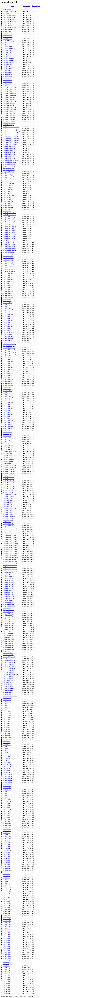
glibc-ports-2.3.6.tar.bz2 (8, 524)
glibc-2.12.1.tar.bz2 (7, 776)
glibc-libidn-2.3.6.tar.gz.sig (9, 95)
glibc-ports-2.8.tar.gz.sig (8, 218)
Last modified (26, 6)
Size (33, 6)
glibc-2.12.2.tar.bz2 (7, 778)
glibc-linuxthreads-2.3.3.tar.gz (10, 565)
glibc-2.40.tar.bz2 (7, 942)
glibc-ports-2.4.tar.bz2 (8, 574)
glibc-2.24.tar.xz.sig (7, 371)
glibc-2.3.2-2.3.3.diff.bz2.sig (9, 15)
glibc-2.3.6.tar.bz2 (7, 748)
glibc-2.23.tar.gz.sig (7, 310)
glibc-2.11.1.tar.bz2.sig (8, 252)
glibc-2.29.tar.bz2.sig (8, 314)
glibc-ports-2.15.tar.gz (8, 637)
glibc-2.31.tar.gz (6, 968)
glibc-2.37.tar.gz (6, 985)
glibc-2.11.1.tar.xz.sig (8, 256)
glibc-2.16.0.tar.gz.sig (8, 334)
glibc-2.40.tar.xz (6, 848)
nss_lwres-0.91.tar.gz (8, 490)
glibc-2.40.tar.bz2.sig (8, 426)
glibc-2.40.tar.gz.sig (7, 428)
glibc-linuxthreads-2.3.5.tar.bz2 (10, 553)
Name (12, 6)
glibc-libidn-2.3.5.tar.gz (8, 498)
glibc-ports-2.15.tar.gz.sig (9, 346)
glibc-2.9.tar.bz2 (6, 795)
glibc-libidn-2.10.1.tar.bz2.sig (10, 213)
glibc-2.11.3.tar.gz (7, 889)
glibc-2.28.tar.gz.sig (7, 363)
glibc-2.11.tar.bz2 (7, 786)
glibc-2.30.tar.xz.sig (7, 377)
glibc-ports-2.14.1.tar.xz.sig (9, 232)
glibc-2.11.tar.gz (6, 883)
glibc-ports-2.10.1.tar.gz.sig (9, 226)
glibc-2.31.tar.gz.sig (7, 322)
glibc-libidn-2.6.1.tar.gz (8, 506)
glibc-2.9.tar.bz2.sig (7, 78)
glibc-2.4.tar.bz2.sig (7, 42)
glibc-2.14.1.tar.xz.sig (8, 199)
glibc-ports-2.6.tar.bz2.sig (9, 166)
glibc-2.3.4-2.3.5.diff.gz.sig (9, 27)
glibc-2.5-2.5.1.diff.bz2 (8, 576)
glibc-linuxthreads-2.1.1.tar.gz (10, 494)
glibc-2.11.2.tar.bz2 (7, 784)
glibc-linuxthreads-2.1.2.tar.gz (10, 508)
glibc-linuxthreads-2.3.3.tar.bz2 (10, 549)
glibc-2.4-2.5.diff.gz (7, 608)
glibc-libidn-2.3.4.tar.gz (8, 496)
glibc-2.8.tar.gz (6, 899)
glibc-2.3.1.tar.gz (7, 829)
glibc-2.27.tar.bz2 (7, 909)
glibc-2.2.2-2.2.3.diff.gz (8, 664)
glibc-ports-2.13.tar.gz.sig (9, 246)
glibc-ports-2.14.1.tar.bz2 (9, 623)
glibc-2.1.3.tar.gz (7, 698)
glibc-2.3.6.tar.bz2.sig (8, 37)
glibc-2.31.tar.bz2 (7, 919)
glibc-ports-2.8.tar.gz (8, 627)
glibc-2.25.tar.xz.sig (7, 277)
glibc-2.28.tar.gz (6, 964)
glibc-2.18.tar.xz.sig (7, 342)
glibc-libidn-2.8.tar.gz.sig (9, 121)
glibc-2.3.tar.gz (6, 827)
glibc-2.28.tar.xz (6, 803)
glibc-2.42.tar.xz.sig (7, 441)
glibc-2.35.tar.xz (6, 833)
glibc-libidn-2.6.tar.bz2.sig (9, 111)
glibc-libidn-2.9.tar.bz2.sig (9, 123)
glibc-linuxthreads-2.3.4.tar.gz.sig (11, 134)
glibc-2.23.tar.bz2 (7, 862)
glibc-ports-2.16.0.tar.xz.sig (9, 353)
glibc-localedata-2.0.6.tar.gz (9, 598)
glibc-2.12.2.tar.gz (7, 893)
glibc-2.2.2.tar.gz (7, 754)
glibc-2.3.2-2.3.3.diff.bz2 (9, 668)
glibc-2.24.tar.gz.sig (7, 369)
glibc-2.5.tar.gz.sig (7, 56)
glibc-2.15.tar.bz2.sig (8, 326)
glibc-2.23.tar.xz (6, 741)
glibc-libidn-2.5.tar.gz (8, 520)
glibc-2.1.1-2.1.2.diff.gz (8, 572)
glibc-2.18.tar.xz (6, 723)
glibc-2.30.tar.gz (6, 969)
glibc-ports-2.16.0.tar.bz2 (9, 657)
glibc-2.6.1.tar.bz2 (7, 790)
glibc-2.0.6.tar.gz (7, 684)
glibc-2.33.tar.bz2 (7, 924)
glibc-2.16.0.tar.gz (7, 874)
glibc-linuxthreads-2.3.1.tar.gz (10, 561)
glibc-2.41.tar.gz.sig (7, 434)
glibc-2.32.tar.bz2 (7, 923)
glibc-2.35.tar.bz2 (7, 934)
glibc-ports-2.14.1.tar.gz (8, 645)
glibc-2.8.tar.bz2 (6, 792)
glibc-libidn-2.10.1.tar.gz (9, 516)
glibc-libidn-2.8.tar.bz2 (8, 488)
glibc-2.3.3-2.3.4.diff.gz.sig (9, 21)
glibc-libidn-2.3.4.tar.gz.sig (9, 11)
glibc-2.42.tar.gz (6, 991)
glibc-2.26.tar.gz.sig (7, 281)
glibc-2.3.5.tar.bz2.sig (8, 33)
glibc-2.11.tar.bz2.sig (8, 82)
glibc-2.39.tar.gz (6, 979)
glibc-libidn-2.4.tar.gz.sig (9, 99)
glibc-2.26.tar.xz (6, 756)
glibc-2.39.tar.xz (6, 840)
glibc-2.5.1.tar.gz (7, 870)
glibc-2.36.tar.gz (6, 981)
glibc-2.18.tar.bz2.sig (8, 338)
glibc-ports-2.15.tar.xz (8, 580)
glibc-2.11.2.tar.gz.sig (8, 260)
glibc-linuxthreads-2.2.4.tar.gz (10, 545)
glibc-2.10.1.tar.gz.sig (8, 177)
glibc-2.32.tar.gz (6, 971)
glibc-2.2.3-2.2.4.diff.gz (8, 686)
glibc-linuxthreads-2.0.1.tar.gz (10, 465)
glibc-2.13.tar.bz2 (7, 788)
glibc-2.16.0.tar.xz (7, 700)
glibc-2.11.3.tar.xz (7, 707)
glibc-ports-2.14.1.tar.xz (8, 592)
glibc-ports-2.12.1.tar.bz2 (9, 619)
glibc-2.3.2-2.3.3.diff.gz (8, 678)
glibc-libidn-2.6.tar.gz (8, 518)
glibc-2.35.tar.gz (6, 977)
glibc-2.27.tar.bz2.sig (8, 355)
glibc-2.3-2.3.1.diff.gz (8, 600)
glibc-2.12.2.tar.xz (7, 715)
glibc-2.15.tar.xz (6, 719)
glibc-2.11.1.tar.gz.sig (8, 254)
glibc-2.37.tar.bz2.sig (8, 408)
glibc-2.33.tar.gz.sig (7, 387)
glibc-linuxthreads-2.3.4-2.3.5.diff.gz (11, 455)
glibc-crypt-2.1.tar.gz (8, 463)
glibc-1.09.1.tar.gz (7, 659)
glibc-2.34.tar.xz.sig (7, 394)
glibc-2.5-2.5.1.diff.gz (8, 615)
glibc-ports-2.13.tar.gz (8, 643)
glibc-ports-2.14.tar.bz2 (8, 625)
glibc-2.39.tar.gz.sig (7, 422)
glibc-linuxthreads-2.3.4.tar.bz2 (10, 551)
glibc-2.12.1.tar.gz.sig (8, 174)
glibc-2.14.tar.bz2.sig (8, 201)
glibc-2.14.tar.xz (6, 705)
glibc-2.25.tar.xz (6, 747)
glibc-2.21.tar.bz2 (7, 842)
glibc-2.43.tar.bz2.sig (8, 445)
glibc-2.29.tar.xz (6, 805)
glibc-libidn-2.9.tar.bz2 (8, 479)
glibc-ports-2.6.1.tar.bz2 (8, 582)
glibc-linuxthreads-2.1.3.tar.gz (10, 527)
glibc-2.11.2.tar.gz (7, 885)
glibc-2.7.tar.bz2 (6, 793)
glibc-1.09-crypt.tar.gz (8, 457)
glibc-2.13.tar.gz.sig (7, 191)
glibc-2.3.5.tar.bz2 (7, 745)
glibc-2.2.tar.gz (6, 750)
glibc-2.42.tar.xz (6, 858)
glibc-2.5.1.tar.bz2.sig (8, 50)
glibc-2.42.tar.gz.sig (7, 439)
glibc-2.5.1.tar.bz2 (7, 764)
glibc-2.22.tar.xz (6, 731)
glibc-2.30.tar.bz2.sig (8, 373)
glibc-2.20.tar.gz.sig (7, 293)
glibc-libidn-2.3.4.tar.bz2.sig (9, 87)
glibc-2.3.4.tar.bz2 (7, 737)
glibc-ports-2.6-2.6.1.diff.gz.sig (10, 160)
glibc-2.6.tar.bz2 (6, 772)
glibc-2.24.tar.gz (6, 948)
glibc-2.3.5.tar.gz (7, 835)
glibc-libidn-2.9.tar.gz (8, 514)
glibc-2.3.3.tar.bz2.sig (8, 23)
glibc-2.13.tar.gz (6, 897)
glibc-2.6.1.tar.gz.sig (7, 64)
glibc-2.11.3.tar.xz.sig (8, 267)
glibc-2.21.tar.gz (6, 932)
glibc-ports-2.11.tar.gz (8, 641)
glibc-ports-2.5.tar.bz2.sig (9, 158)
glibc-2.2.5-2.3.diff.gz (8, 690)
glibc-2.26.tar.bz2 (7, 901)
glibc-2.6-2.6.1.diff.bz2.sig (9, 58)
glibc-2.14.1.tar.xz (7, 703)
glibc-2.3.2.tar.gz (7, 831)
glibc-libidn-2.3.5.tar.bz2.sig (9, 89)
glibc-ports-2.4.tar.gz (8, 602)
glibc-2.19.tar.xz (6, 725)
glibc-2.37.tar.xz (6, 846)
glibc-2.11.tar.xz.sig (7, 86)
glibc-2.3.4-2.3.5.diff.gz (8, 655)
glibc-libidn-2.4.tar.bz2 (8, 483)
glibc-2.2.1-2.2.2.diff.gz (8, 680)
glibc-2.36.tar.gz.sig (7, 404)
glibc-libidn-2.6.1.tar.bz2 (9, 484)
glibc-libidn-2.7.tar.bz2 (8, 475)
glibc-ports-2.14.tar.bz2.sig (9, 234)
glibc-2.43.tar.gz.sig (7, 447)
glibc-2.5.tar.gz (6, 868)
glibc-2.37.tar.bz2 (7, 944)
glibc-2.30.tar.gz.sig (7, 375)
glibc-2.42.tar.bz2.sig (8, 438)
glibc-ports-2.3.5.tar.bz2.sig (9, 146)
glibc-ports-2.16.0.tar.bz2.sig (9, 350)
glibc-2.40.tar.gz (6, 983)
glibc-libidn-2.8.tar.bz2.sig (9, 119)
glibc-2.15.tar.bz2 (7, 799)
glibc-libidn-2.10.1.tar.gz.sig (9, 215)
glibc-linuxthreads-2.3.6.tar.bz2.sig (11, 140)
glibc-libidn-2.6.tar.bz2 (8, 477)
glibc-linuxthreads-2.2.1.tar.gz (10, 537)
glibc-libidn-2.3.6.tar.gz (8, 500)
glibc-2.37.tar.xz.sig (7, 412)
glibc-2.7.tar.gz (6, 895)
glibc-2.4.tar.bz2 (6, 758)
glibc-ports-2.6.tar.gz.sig (8, 168)
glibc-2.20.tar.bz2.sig (8, 291)
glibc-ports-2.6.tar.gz (8, 612)
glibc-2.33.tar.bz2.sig (8, 385)
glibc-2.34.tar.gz (6, 975)
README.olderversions (8, 242)
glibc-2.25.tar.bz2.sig (8, 273)
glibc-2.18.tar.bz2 (7, 817)
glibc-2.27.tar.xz (6, 762)
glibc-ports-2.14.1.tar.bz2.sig (9, 228)
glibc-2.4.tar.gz (6, 866)
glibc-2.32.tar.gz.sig (7, 381)
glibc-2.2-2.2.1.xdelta (8, 631)
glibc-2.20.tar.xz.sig (7, 295)
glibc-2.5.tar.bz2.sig (7, 54)
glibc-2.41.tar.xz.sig (7, 436)
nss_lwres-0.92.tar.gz (8, 492)
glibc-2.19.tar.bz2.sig (8, 285)
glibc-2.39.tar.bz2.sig (8, 420)
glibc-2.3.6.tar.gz (7, 850)
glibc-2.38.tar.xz (6, 852)
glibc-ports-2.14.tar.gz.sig (9, 236)
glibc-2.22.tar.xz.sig (7, 306)
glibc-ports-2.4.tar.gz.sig (8, 156)
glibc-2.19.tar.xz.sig (7, 289)
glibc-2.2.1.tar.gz (7, 752)
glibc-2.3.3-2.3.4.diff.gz (8, 670)
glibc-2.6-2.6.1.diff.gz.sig (9, 60)
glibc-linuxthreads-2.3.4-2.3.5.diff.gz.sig (12, 130)
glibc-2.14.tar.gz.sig (7, 203)
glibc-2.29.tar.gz (6, 966)
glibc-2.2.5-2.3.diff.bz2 (8, 688)
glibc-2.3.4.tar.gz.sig (7, 31)
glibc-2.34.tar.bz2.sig (8, 391)
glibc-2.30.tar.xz (6, 807)
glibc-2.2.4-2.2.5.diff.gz (8, 676)
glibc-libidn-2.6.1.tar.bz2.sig (9, 107)
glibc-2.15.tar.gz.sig (7, 328)
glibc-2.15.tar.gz (6, 907)
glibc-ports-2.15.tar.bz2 (8, 604)
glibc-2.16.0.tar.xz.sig (8, 336)
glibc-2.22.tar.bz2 (7, 856)
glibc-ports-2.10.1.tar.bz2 (9, 606)
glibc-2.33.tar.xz (6, 815)
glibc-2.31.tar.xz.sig (7, 324)
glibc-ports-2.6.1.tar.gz (8, 614)
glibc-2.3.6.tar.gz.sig (7, 39)
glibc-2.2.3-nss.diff (7, 453)
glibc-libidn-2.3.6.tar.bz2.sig (9, 93)
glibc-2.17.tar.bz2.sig (8, 207)
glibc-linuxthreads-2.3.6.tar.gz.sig (11, 142)
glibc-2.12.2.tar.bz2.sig (8, 183)
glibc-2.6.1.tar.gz (7, 881)
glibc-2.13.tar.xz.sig (7, 193)
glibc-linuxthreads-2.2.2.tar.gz (10, 539)
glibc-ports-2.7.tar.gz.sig (8, 172)
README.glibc (6, 240)
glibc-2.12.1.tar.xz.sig (8, 181)
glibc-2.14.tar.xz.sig (7, 205)
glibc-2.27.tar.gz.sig (7, 357)
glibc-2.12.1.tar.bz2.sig (8, 179)
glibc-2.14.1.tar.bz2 (7, 774)
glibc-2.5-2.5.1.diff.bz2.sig (9, 46)
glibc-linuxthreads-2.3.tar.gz (9, 559)
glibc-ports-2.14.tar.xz (8, 594)
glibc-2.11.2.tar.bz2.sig (8, 258)
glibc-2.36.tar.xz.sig (7, 406)
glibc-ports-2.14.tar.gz (8, 647)
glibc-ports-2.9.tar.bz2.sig (9, 220)
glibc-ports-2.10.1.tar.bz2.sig (9, 224)
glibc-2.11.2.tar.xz (7, 709)
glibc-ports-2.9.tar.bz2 (8, 590)
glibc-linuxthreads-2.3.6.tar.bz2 (10, 557)
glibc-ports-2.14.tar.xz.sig (9, 238)
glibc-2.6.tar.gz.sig (7, 68)
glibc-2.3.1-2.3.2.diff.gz (8, 672)
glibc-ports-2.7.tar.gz (8, 617)
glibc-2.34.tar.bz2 (7, 926)
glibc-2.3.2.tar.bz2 (7, 739)
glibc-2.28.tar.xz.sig (7, 365)
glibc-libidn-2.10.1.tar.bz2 (9, 481)
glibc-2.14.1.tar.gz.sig (8, 197)
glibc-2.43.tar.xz (6, 864)
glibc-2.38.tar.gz (6, 987)
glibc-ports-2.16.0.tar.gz (8, 666)
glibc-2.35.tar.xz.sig (7, 400)
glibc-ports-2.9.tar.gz (8, 629)
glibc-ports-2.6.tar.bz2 (8, 584)
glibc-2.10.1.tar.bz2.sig (8, 175)
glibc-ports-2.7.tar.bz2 (8, 586)
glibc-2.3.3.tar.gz (7, 823)
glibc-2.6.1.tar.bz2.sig (8, 62)
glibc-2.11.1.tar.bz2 (7, 782)
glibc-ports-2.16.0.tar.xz (8, 651)
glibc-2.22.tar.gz (6, 936)
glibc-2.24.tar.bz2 (7, 860)
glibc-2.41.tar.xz (6, 854)
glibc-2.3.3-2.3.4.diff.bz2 (9, 662)
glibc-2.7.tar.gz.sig (7, 72)
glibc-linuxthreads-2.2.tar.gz (9, 535)
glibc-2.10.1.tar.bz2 (7, 797)
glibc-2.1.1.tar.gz (7, 692)
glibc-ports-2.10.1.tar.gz (8, 639)
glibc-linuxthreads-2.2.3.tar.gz (10, 541)
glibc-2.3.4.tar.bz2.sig (8, 29)
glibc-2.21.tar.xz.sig (7, 301)
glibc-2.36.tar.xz (6, 844)
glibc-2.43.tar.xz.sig (7, 449)
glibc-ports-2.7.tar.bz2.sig (9, 170)
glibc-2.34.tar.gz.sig (7, 393)
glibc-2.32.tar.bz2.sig (8, 379)
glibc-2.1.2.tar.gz (7, 694)
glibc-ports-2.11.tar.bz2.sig (9, 269)
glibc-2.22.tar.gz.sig (7, 305)
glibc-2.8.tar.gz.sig (7, 76)
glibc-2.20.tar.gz (6, 930)
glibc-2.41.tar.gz (6, 989)
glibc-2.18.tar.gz (6, 913)
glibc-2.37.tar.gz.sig (7, 410)
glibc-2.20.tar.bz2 (7, 838)
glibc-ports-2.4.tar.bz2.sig (9, 154)
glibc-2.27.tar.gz (6, 962)
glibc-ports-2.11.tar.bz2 (8, 610)
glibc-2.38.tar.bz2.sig (8, 414)
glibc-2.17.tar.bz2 (7, 819)
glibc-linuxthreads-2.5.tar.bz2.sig (11, 144)
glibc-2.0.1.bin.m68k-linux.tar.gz (11, 674)
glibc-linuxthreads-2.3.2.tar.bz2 (10, 543)
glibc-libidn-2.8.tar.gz (8, 512)
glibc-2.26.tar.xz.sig (7, 283)
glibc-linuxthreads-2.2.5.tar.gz (10, 547)
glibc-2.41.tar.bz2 (7, 952)
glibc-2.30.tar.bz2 (7, 921)
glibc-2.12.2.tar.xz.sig (8, 187)
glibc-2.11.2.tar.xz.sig (8, 262)
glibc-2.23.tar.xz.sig (7, 312)
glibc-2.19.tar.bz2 (7, 836)
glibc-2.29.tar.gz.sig (7, 316)
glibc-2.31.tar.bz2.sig (8, 320)
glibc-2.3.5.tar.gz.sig (7, 35)
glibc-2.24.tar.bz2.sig (8, 367)
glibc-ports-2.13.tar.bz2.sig (9, 244)
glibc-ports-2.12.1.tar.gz (8, 649)
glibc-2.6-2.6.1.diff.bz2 (8, 459)
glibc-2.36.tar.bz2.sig (8, 402)
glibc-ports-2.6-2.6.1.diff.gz (9, 451)
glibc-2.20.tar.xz (6, 727)
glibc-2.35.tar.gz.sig (7, 398)
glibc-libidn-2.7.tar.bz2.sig (9, 115)
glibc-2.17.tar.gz (6, 911)
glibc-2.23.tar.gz (6, 946)
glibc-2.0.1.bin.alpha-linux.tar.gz (10, 696)
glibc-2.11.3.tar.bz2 (7, 780)
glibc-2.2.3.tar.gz (7, 766)
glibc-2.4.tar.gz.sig (7, 44)
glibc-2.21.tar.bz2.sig (8, 297)
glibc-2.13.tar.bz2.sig (8, 189)
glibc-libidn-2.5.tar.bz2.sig (9, 103)
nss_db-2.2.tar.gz (7, 522)
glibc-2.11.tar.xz (6, 711)
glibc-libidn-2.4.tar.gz (8, 510)
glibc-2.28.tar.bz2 (7, 917)
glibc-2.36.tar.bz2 (7, 940)
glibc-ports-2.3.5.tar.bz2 (8, 526)
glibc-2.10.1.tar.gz (7, 903)
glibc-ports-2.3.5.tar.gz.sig (9, 148)
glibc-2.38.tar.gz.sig (7, 416)
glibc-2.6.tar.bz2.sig (7, 66)
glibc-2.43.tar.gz (6, 993)
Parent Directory (7, 9)
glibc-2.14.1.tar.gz (7, 876)
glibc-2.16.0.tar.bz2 (7, 768)
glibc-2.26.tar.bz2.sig (8, 279)
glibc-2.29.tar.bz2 (7, 915)
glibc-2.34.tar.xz (6, 821)
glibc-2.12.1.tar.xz (7, 713)
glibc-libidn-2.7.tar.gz (8, 502)
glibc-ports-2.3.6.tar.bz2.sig (9, 150)
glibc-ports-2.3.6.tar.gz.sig (9, 152)
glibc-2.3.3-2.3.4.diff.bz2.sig (9, 19)
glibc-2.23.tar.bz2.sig (8, 308)
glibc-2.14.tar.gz (6, 878)
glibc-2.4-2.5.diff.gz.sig (8, 41)
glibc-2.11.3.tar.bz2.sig (8, 263)
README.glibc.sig (7, 13)
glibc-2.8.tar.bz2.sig (7, 74)
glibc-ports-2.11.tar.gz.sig (9, 271)
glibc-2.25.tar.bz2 (7, 872)
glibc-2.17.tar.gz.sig (7, 209)
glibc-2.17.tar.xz (6, 721)
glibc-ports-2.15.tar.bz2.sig (9, 344)
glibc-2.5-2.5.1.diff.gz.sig (9, 48)
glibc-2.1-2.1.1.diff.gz (8, 633)
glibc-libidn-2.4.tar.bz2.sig (9, 97)
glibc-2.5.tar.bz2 (6, 760)
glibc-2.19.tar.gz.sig (7, 287)
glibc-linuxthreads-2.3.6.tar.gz (10, 571)
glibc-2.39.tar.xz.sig (7, 424)
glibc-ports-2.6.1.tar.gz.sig (9, 164)
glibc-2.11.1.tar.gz (7, 887)
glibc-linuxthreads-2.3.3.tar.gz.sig (11, 129)
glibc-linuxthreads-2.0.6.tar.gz (10, 467)
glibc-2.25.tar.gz (6, 954)
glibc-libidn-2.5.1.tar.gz (8, 504)
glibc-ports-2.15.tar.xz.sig (9, 348)
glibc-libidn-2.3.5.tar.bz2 (9, 473)
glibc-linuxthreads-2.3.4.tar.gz (10, 567)
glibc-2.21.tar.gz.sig (7, 299)
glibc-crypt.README (8, 443)
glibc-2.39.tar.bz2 (7, 938)
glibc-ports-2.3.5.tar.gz (8, 531)
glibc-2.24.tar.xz (6, 743)
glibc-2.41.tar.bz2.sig (8, 432)
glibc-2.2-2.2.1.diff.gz (8, 653)
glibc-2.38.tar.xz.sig (7, 418)
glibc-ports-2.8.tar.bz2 (8, 588)
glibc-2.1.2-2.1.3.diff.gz (8, 635)
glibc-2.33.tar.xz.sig (7, 389)
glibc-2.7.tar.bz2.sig (7, 70)
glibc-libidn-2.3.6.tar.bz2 (9, 471)
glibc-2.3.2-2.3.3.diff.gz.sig (9, 17)
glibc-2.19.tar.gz (6, 928)
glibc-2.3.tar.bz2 (6, 735)
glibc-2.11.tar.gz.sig (7, 84)
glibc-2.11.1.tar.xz (7, 702)
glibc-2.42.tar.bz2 (7, 956)
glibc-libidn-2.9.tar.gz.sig (9, 125)
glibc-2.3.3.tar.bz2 (7, 733)
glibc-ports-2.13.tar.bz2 (8, 621)
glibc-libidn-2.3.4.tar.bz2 (9, 469)
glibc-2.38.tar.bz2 (7, 950)
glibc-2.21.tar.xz (6, 729)
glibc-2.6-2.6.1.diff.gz (8, 461)
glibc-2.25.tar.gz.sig (7, 275)
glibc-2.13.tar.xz (6, 717)
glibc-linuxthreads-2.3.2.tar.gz (10, 563)
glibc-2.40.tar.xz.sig (7, 430)
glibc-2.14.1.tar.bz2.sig (8, 195)
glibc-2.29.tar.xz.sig (7, 318)
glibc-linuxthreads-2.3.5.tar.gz (10, 569)
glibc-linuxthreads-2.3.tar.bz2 (10, 529)
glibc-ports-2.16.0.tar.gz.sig (9, 351)
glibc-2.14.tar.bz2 (7, 770)
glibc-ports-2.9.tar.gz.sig (8, 222)
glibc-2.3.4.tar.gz (7, 825)
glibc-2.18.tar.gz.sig (7, 340)
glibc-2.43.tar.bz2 (7, 958)
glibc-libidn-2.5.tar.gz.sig (9, 105)
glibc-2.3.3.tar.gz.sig (7, 25)
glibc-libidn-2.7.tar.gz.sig (9, 117)
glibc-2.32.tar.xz (6, 813)
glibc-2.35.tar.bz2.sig (8, 396)
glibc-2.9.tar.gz (6, 905)
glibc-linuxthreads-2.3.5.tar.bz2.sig (11, 136)
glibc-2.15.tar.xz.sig (7, 330)
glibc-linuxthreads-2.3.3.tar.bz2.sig (11, 127)
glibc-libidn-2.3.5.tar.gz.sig (9, 91)
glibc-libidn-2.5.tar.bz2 (8, 486)
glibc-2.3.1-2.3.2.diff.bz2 (9, 660)
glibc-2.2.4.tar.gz (7, 801)
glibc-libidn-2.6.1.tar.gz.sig (9, 109)
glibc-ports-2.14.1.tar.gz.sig (9, 230)
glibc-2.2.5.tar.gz (7, 809)
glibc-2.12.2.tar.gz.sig (8, 185)
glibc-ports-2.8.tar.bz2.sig (9, 217)
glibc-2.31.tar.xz (6, 811)
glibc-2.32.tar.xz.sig (7, 383)
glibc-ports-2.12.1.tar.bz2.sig (9, 248)
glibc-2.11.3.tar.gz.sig (8, 265)
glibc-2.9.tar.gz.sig (7, 80)
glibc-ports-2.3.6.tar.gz (8, 533)
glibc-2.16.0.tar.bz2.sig (8, 332)
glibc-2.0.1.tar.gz (7, 682)
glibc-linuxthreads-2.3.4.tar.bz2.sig (11, 132)
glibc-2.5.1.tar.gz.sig (7, 52)
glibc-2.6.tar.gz (6, 880)
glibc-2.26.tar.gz (6, 960)
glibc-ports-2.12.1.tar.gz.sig (9, 250)
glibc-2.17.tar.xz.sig (7, 211)
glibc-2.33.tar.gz (6, 973)
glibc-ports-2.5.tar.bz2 (8, 578)
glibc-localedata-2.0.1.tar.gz (9, 596)
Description (37, 6)
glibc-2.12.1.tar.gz (7, 891)
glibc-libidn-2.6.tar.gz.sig (9, 113)
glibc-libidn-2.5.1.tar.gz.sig (9, 101)
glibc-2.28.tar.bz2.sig (8, 361)
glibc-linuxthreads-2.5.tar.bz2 (10, 555)
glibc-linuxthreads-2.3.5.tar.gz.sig (11, 138)
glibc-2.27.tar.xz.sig (7, 359)
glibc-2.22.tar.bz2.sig (8, 303)
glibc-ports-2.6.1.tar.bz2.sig (9, 162)
